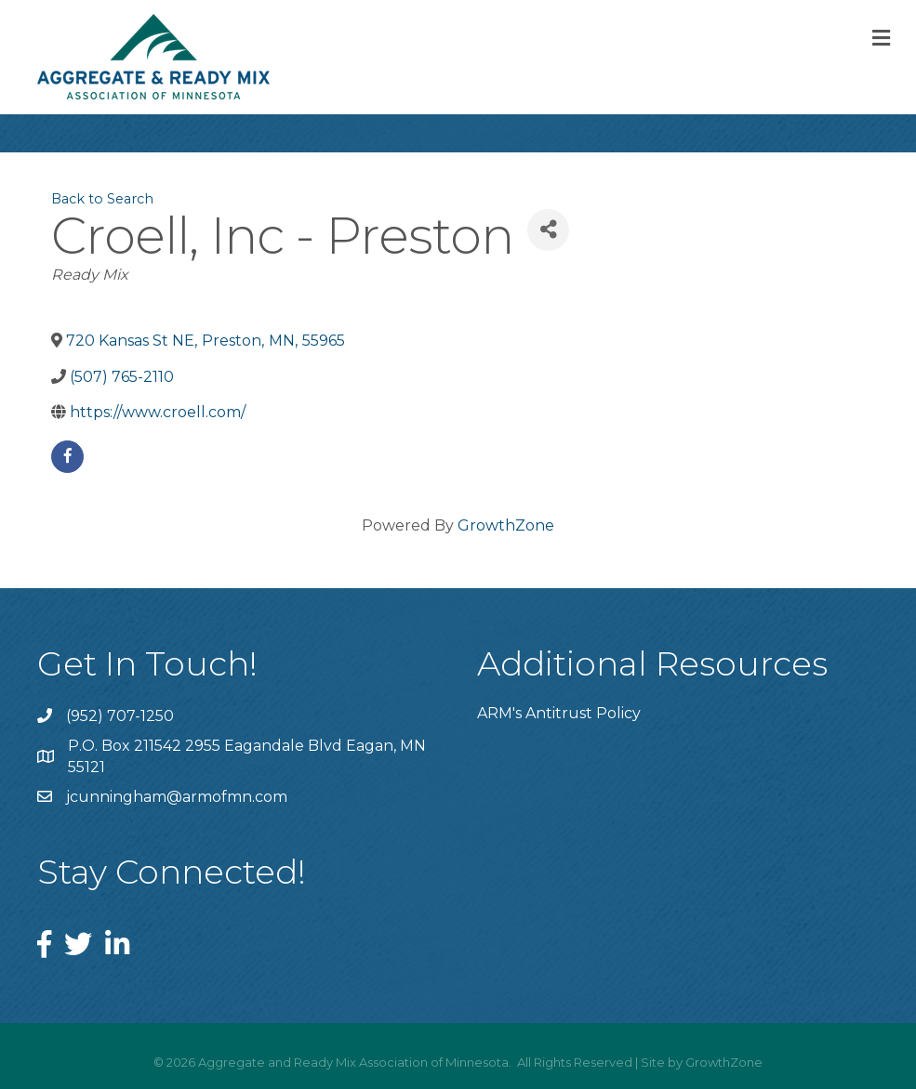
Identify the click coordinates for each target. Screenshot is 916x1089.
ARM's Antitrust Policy (559, 713)
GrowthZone (506, 525)
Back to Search (102, 198)
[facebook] (67, 456)
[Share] (548, 230)
